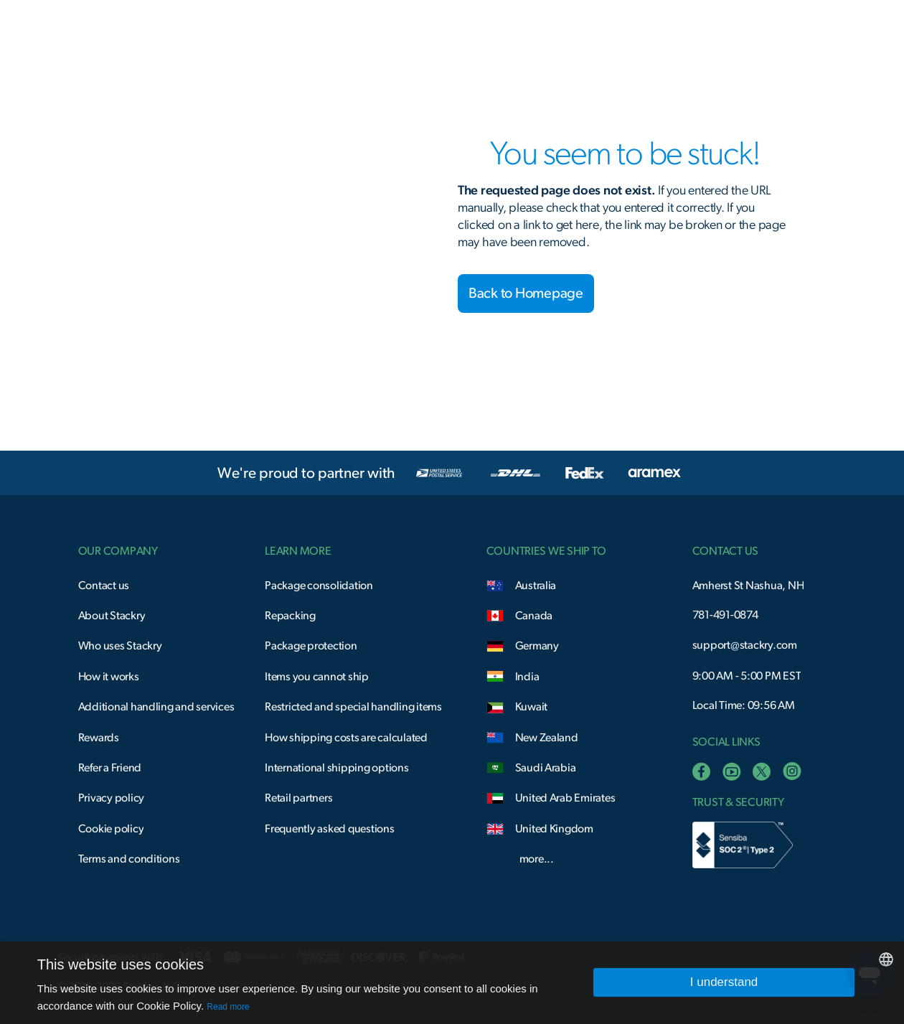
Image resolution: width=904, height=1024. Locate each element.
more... (536, 859)
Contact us (103, 585)
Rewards (98, 737)
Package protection (311, 646)
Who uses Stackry (120, 646)
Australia (536, 585)
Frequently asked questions (329, 829)
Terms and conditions (129, 859)
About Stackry (112, 615)
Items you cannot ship (317, 676)
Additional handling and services (156, 707)
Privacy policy (111, 798)
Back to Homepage (526, 293)
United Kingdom (554, 829)
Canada (534, 615)
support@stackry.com (744, 645)
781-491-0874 (725, 615)
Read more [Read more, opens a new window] (228, 1007)
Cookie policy (111, 829)
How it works (108, 676)
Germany (537, 646)
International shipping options (336, 768)
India (527, 676)
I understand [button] (724, 982)
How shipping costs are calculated (346, 737)
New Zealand (546, 737)
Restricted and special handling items (353, 707)
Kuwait (531, 707)
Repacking (290, 615)
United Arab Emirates (565, 798)
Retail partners (298, 798)
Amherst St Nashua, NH (748, 585)
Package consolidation (319, 585)
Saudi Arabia (545, 768)
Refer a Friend (109, 768)
